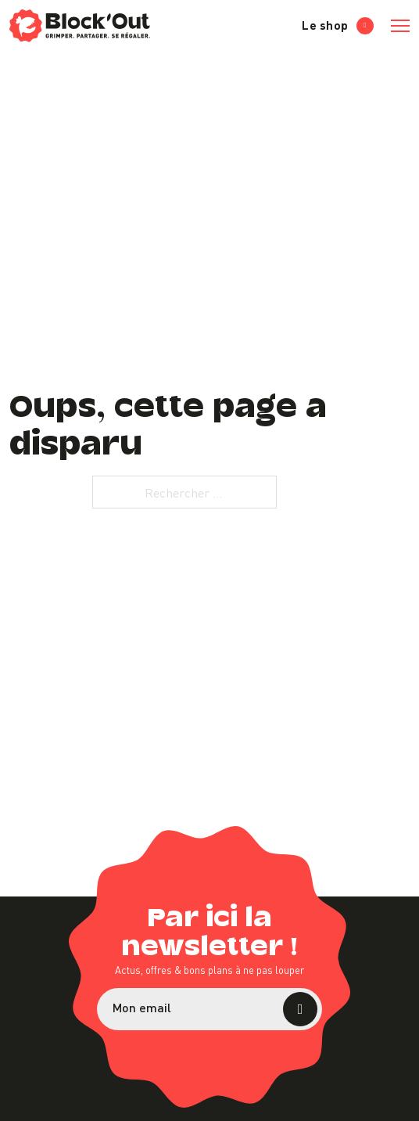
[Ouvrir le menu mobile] (400, 26)
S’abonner (300, 1009)
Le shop (338, 25)
